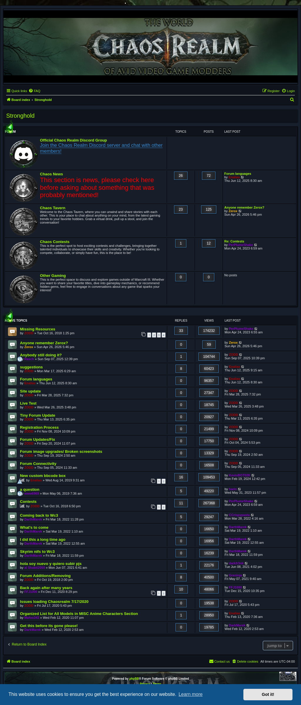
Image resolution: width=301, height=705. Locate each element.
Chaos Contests (54, 242)
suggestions (31, 367)
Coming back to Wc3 (39, 515)
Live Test (28, 403)
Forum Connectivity (38, 463)
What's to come (34, 527)
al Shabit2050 (34, 567)
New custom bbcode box (43, 475)
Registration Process (39, 427)
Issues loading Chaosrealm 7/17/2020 (54, 601)
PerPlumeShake (241, 245)
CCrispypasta (239, 515)
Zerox (233, 211)
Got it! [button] (268, 694)
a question (29, 489)
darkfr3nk (236, 563)
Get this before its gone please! (49, 625)
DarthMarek (33, 519)
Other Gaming (53, 275)
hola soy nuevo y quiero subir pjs (51, 563)
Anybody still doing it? (41, 355)
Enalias (234, 177)
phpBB (134, 678)
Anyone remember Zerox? (244, 207)
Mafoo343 (31, 617)
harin (233, 489)
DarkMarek (32, 629)
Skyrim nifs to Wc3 (37, 551)
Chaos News (51, 174)
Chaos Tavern (52, 208)
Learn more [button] (190, 694)
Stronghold (20, 115)
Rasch (29, 359)
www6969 (31, 493)
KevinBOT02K (239, 475)
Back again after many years (46, 588)
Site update (30, 391)
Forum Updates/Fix (37, 439)
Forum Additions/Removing (45, 575)
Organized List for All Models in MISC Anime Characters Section (79, 613)
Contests (28, 501)
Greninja (235, 575)
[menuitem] (34, 90)
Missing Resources (37, 329)
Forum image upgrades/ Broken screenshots (61, 451)
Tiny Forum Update (37, 415)
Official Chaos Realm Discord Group (73, 140)
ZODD (29, 333)
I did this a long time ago (43, 539)
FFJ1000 (30, 591)
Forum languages (237, 173)
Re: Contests (234, 241)
